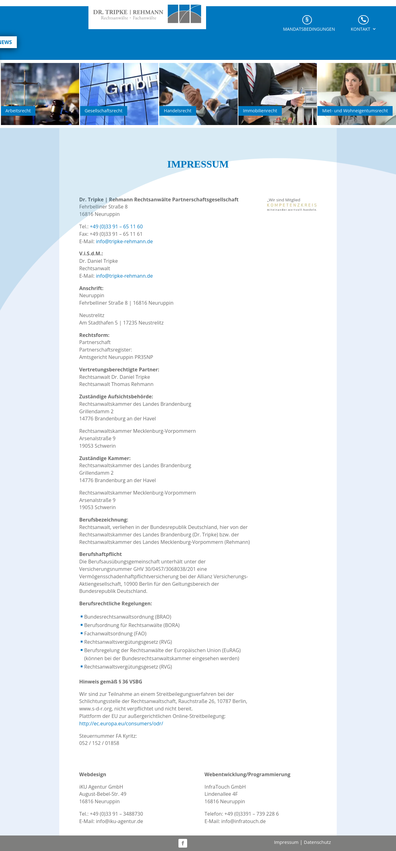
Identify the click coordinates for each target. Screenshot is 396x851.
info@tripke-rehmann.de (124, 241)
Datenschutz (317, 842)
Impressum (286, 842)
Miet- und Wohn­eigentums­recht (355, 111)
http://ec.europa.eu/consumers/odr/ (121, 723)
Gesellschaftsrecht (104, 111)
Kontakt (360, 30)
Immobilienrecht (260, 111)
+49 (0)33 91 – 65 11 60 (116, 226)
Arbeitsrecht (18, 111)
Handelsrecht (177, 111)
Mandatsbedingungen (309, 30)
